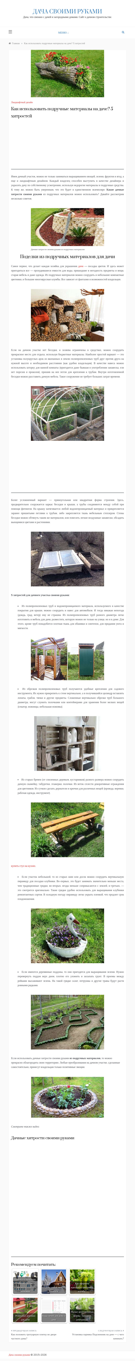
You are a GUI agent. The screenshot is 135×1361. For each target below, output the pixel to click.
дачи (80, 266)
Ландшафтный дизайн (22, 102)
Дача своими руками (67, 11)
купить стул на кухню (23, 865)
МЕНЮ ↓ (63, 32)
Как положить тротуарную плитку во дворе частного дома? (33, 1336)
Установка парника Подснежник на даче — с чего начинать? (98, 1336)
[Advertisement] (67, 146)
